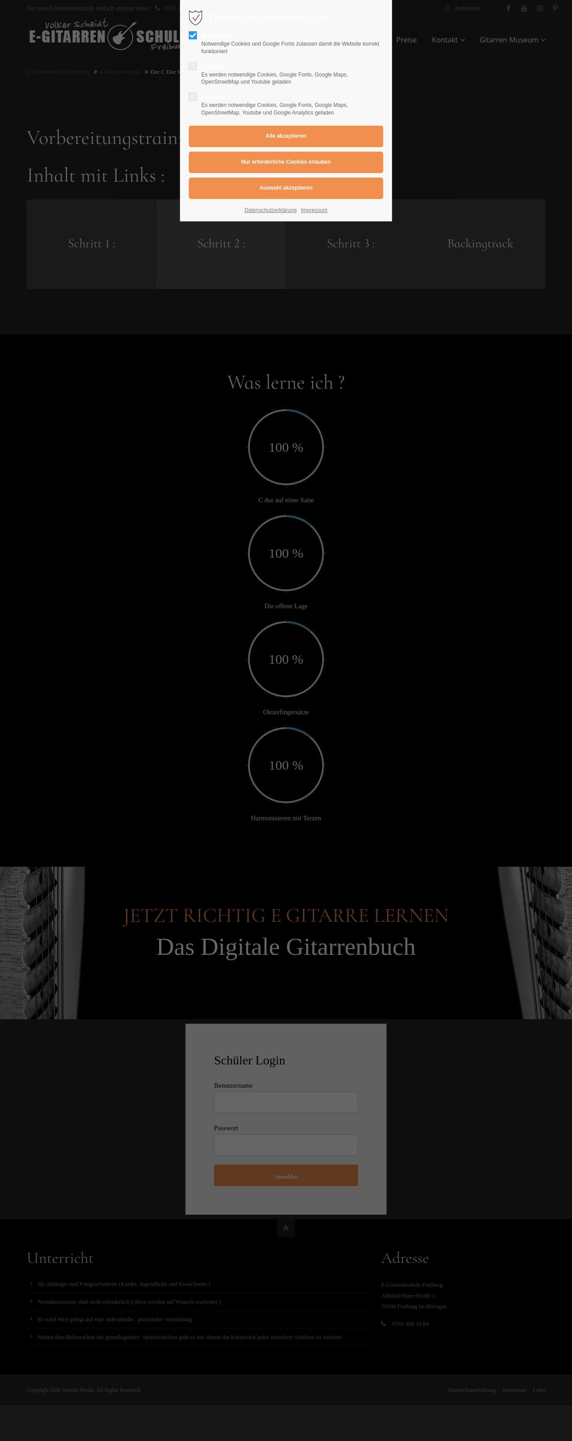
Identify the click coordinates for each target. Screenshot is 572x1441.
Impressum (314, 210)
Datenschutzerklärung (270, 210)
